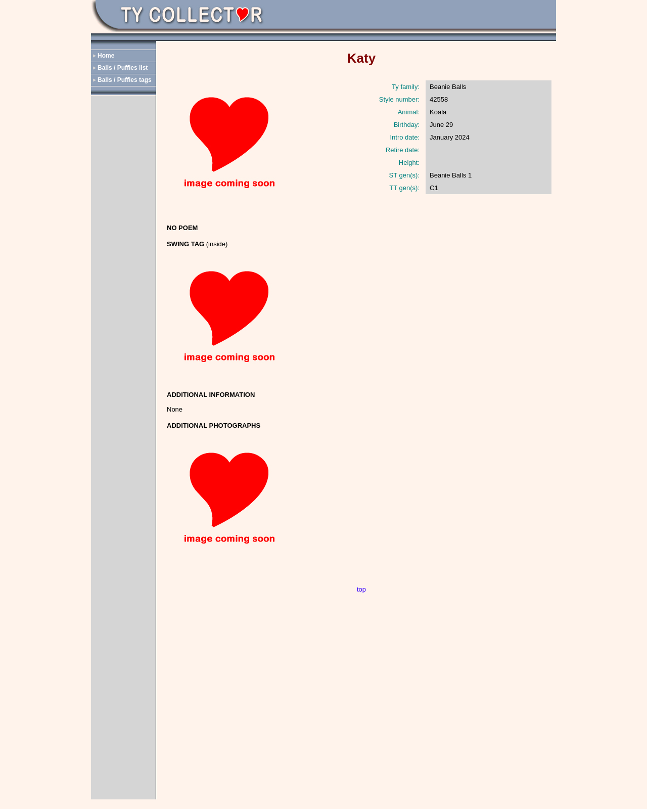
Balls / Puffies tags (125, 79)
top (361, 589)
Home (106, 55)
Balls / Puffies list (123, 67)
